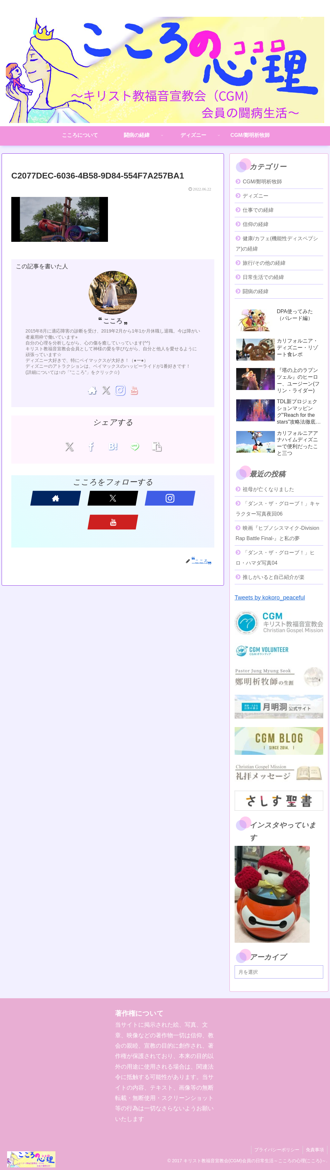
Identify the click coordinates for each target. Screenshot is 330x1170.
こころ (112, 320)
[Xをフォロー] (106, 390)
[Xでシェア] (72, 446)
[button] (153, 446)
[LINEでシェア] (133, 446)
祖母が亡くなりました (268, 489)
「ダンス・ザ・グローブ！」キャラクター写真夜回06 (278, 509)
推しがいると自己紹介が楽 (274, 577)
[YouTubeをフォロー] (134, 390)
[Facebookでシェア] (93, 446)
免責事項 (315, 1149)
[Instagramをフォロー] (120, 390)
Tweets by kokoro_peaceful (270, 597)
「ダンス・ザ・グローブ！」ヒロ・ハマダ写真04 (275, 558)
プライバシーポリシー (276, 1149)
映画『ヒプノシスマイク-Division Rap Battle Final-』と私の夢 (277, 533)
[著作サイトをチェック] (92, 390)
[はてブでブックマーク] (113, 446)
